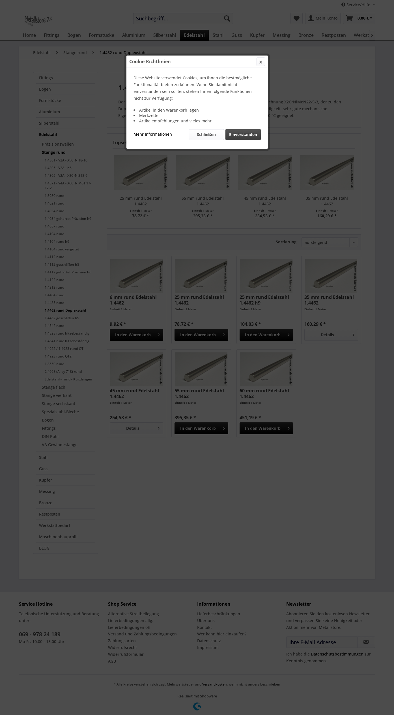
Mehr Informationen (153, 134)
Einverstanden (243, 134)
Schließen (206, 134)
